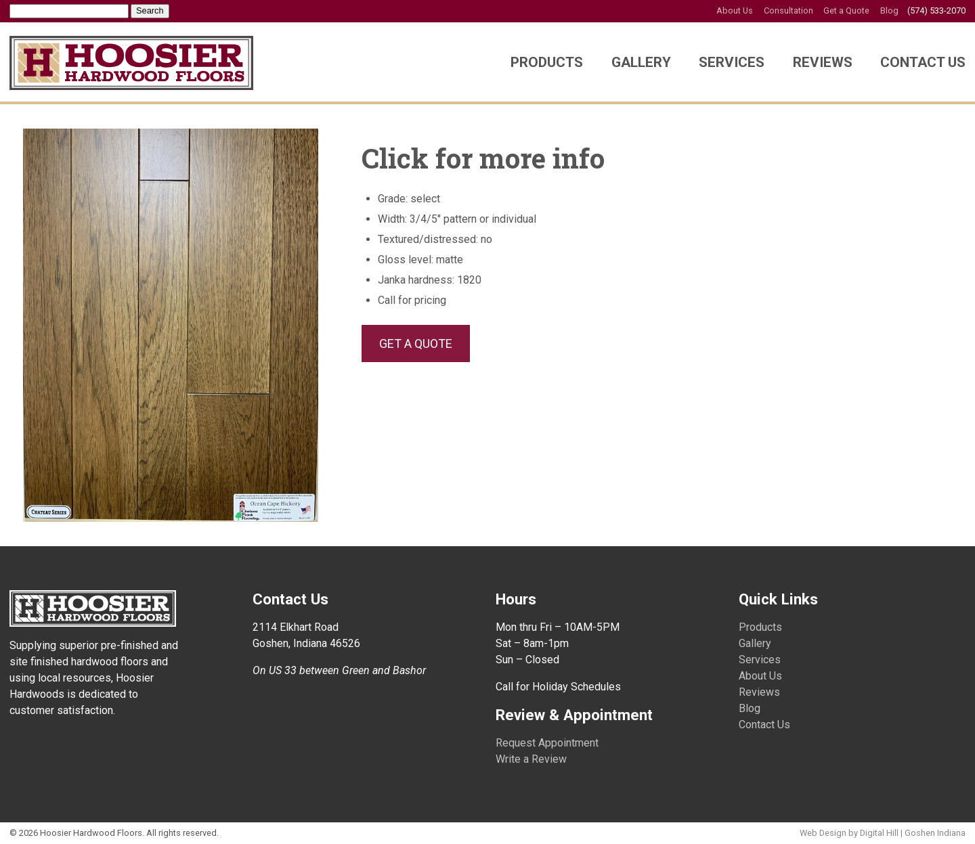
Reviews (822, 62)
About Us (734, 10)
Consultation (788, 10)
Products (547, 62)
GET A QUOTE (415, 343)
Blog (889, 10)
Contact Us (923, 62)
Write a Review (531, 759)
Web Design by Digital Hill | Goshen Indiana (883, 833)
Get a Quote (846, 10)
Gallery (641, 62)
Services (731, 62)
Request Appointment (547, 742)
